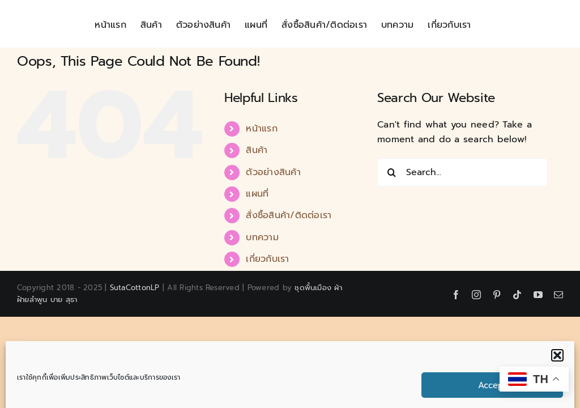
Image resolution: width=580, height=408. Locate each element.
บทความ (262, 237)
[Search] (391, 172)
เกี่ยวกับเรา (267, 259)
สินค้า (256, 150)
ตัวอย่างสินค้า (273, 172)
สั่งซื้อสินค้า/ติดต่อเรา (288, 215)
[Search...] (462, 172)
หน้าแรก (261, 128)
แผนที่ (257, 194)
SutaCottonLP (135, 287)
